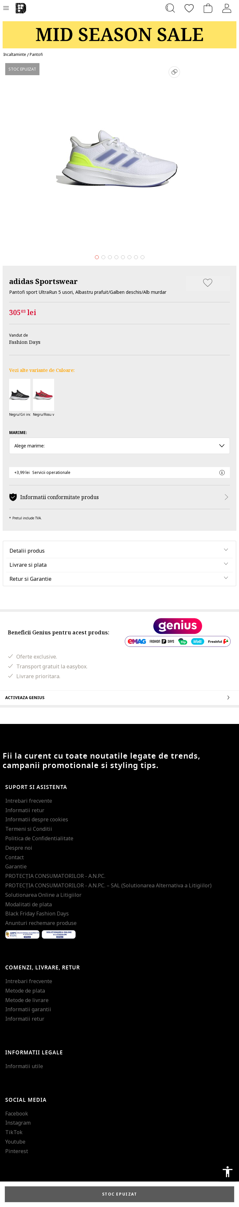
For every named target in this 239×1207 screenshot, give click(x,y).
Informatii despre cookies (36, 819)
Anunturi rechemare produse (41, 923)
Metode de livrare (27, 1000)
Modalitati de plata (28, 904)
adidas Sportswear (43, 281)
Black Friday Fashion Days (37, 913)
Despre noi (18, 847)
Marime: (18, 432)
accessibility (227, 1171)
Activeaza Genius (119, 697)
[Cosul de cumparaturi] (208, 8)
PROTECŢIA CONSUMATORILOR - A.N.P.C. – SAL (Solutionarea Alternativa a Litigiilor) (108, 885)
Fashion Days (24, 342)
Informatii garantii (28, 1009)
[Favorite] (189, 8)
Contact (14, 857)
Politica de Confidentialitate (39, 838)
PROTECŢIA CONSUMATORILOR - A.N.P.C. (55, 876)
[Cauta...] (170, 8)
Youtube (15, 1141)
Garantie (16, 866)
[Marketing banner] (119, 32)
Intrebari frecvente (28, 800)
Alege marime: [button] (119, 446)
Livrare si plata (28, 564)
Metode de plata (25, 990)
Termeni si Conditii (28, 828)
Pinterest (16, 1151)
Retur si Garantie (30, 578)
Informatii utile (24, 1066)
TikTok (13, 1132)
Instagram (18, 1122)
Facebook (16, 1113)
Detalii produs (27, 550)
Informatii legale (34, 1053)
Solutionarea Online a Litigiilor (43, 894)
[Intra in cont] (227, 8)
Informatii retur (24, 810)
